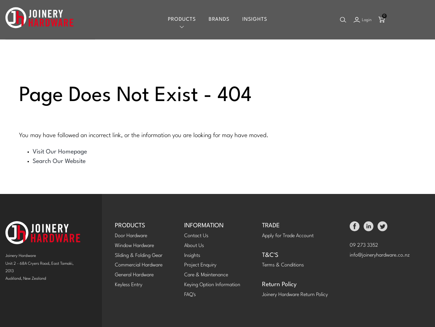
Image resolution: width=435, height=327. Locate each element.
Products (182, 19)
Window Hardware (134, 245)
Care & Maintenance (206, 275)
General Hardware (134, 275)
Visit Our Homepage (60, 152)
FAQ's (190, 294)
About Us (194, 245)
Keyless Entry (128, 285)
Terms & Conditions (283, 265)
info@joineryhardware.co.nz (380, 255)
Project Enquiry (200, 265)
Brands (219, 19)
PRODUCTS (130, 226)
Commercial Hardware (138, 265)
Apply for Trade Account (288, 236)
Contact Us (196, 236)
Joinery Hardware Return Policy (295, 294)
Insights (254, 19)
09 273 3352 (364, 245)
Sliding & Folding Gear (138, 255)
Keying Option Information (212, 285)
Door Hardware (131, 236)
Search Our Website (59, 161)
